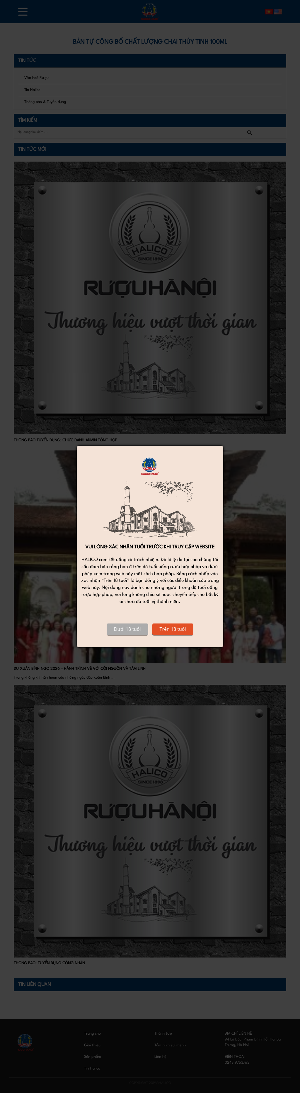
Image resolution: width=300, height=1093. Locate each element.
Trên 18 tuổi (173, 629)
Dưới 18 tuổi (127, 629)
